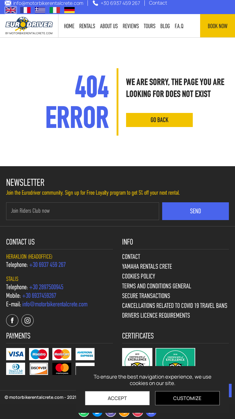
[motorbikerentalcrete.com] (29, 25)
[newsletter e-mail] (82, 211)
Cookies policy (138, 277)
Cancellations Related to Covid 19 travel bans (174, 306)
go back (159, 120)
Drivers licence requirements (156, 316)
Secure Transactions (146, 296)
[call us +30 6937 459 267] (116, 3)
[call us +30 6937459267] (39, 296)
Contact (131, 257)
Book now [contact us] (217, 27)
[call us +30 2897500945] (46, 287)
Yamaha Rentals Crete (147, 267)
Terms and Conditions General (156, 286)
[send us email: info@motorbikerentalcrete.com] (44, 3)
